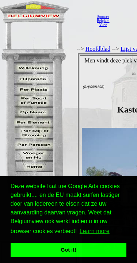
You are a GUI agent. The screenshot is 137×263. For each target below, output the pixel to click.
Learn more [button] (95, 231)
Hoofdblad (97, 49)
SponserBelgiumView (103, 21)
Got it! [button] (68, 250)
